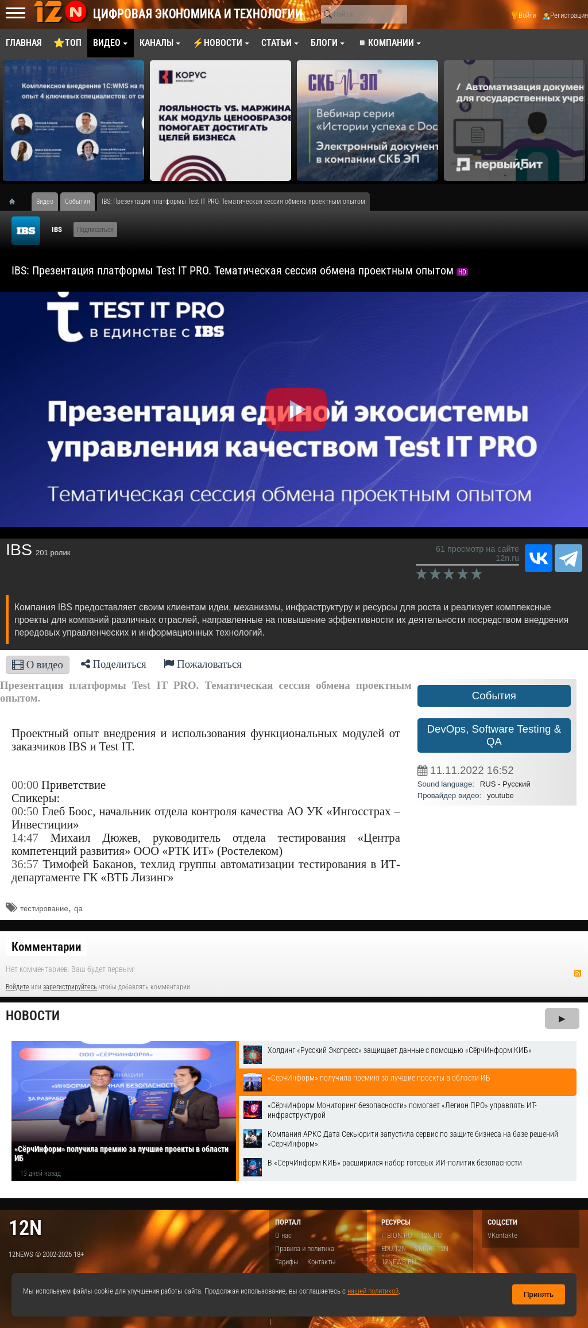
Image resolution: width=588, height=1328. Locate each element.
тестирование (44, 908)
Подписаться (95, 230)
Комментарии (46, 947)
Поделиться (113, 664)
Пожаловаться (203, 664)
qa (78, 908)
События (494, 696)
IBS (57, 229)
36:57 (24, 864)
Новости (33, 1016)
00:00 (24, 785)
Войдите (17, 987)
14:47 (24, 837)
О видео (37, 665)
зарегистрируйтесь (70, 987)
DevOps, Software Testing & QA (494, 735)
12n (25, 1227)
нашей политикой (373, 1291)
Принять (539, 1294)
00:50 (24, 811)
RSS (577, 973)
